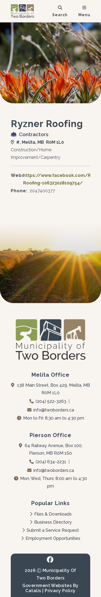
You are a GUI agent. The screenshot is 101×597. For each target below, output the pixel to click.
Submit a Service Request (50, 530)
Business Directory (51, 522)
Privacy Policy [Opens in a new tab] (60, 590)
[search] (60, 11)
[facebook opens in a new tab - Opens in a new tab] (50, 559)
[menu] (84, 11)
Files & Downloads (51, 514)
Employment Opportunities (50, 538)
